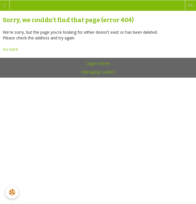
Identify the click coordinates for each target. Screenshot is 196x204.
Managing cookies (98, 72)
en (190, 5)
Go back (10, 49)
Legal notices (98, 63)
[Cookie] (12, 192)
